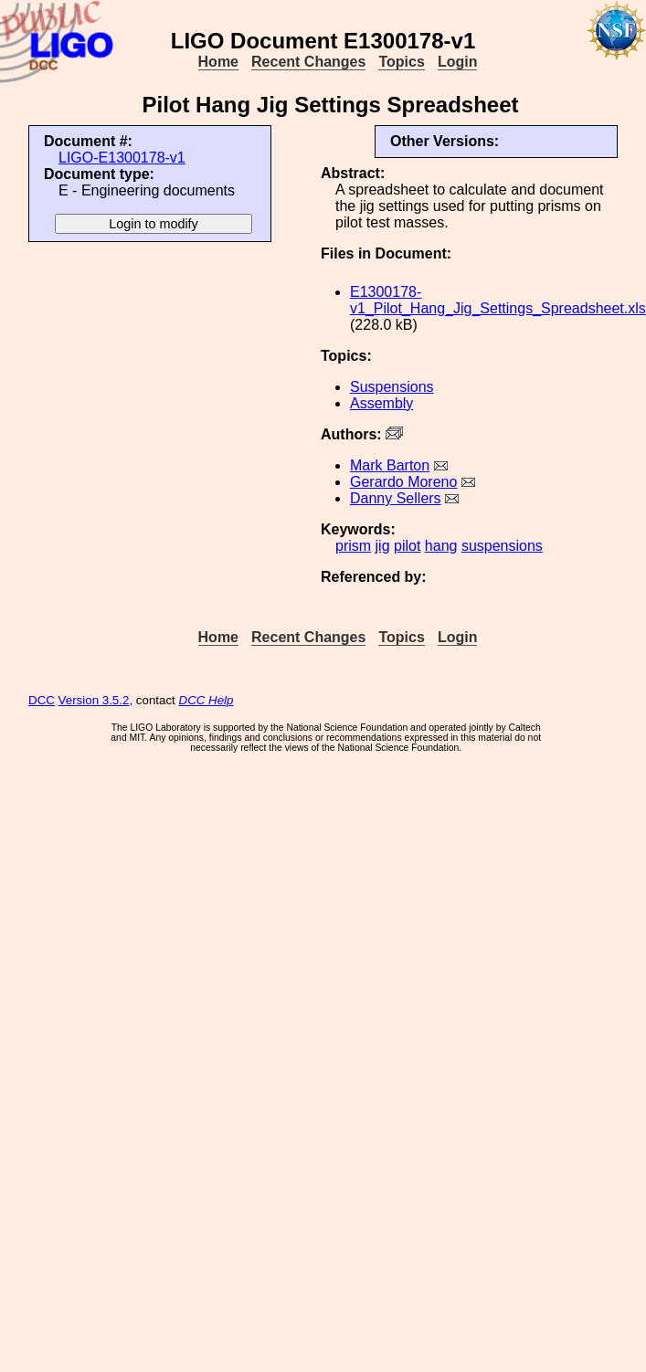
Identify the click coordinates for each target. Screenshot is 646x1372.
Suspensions (392, 387)
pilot (407, 546)
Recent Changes (308, 61)
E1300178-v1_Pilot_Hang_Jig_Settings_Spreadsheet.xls (498, 300)
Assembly (381, 403)
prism (353, 546)
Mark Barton (389, 465)
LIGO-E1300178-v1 (121, 157)
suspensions (502, 546)
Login (458, 61)
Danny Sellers (395, 498)
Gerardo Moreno (403, 482)
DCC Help (206, 700)
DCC (41, 700)
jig (383, 546)
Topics (401, 61)
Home (218, 61)
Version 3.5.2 (94, 700)
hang (441, 546)
